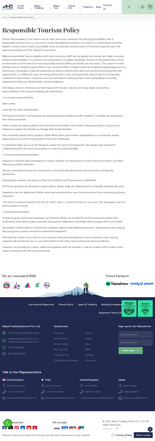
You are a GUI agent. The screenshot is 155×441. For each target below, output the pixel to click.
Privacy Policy (66, 304)
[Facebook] (4, 428)
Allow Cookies (143, 435)
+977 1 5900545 (16, 347)
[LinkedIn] (22, 428)
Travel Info (59, 333)
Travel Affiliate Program (66, 360)
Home (4, 17)
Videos (88, 338)
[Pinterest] (35, 428)
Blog (98, 7)
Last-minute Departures (41, 304)
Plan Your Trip (61, 349)
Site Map (89, 355)
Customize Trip (61, 355)
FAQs (87, 349)
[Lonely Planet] (142, 284)
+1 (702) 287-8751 (16, 391)
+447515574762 (93, 391)
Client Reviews (61, 338)
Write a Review (61, 344)
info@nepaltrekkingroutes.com (23, 338)
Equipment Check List (110, 312)
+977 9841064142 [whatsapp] (16, 353)
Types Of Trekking (87, 304)
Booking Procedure (111, 304)
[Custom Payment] (71, 429)
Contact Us (90, 360)
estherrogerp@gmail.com (135, 397)
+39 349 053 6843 (55, 391)
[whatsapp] (142, 7)
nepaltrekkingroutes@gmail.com (23, 341)
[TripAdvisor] (117, 284)
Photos (88, 333)
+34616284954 (130, 391)
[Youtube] (28, 428)
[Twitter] (10, 428)
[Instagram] (16, 428)
